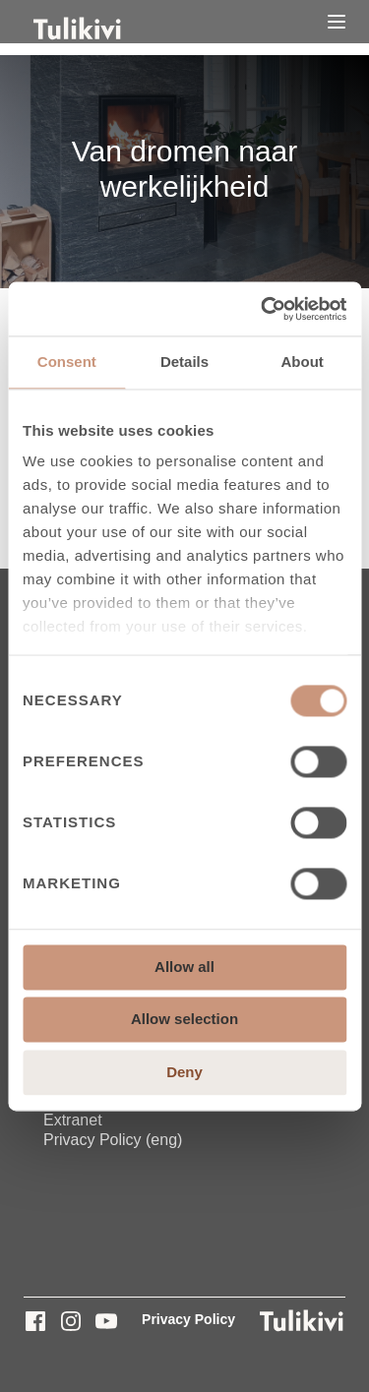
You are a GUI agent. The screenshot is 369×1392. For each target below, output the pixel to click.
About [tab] (302, 361)
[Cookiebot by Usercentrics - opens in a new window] (262, 309)
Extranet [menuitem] (72, 1120)
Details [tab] (184, 361)
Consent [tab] (66, 361)
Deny (184, 1071)
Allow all (184, 966)
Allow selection (184, 1019)
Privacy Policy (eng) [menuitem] (112, 1139)
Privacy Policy (188, 1319)
